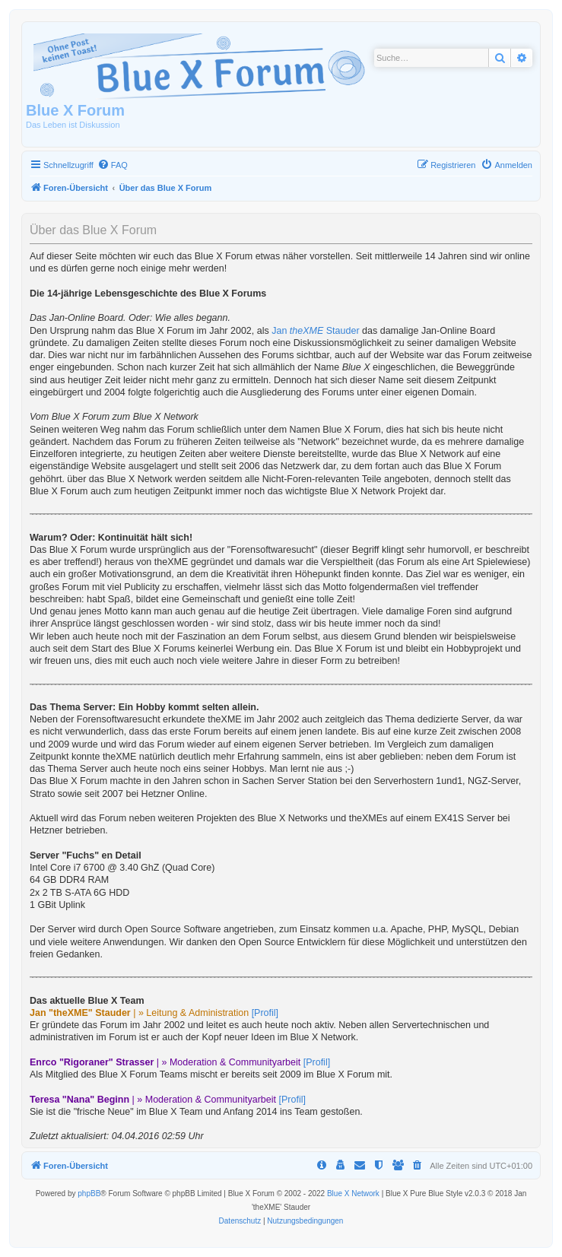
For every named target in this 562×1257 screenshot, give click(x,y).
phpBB (89, 1193)
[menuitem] (112, 165)
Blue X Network (353, 1193)
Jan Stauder (315, 330)
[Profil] (265, 1013)
